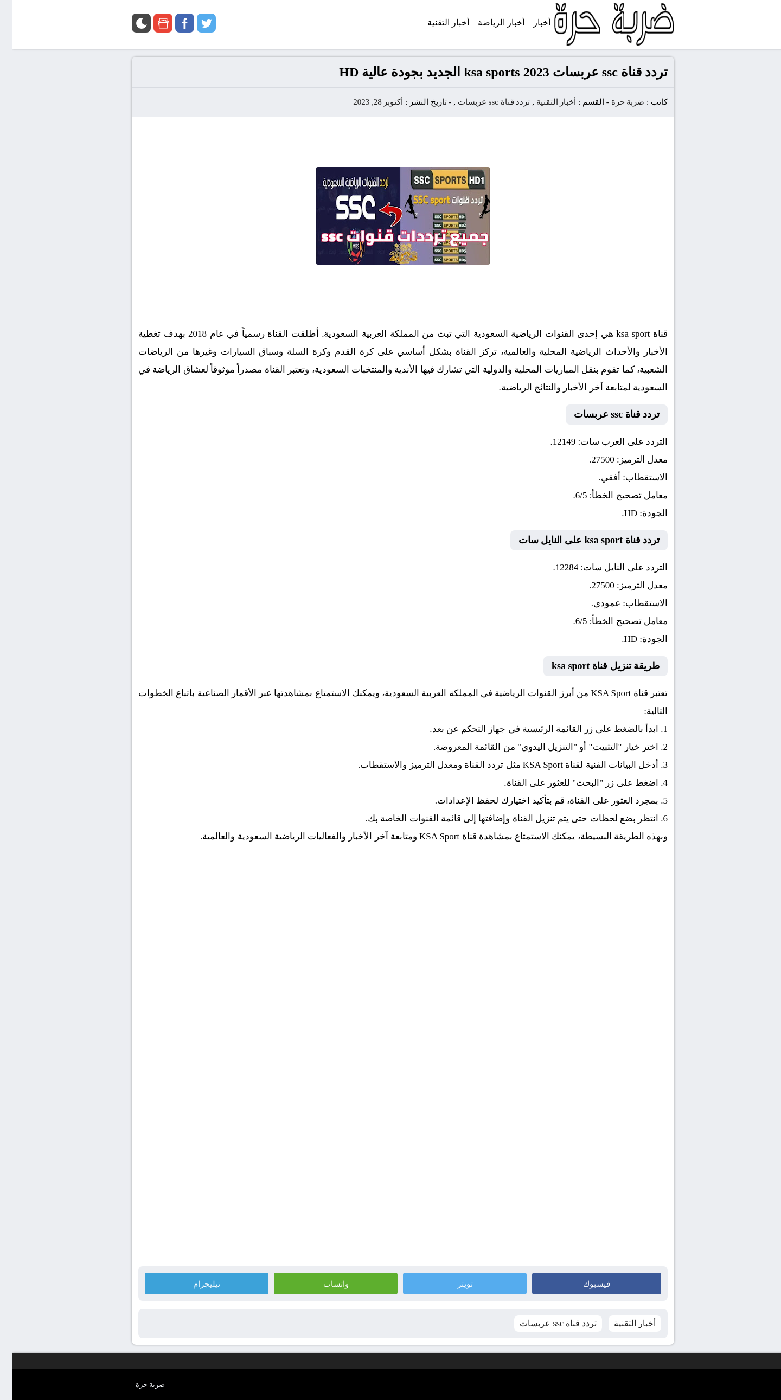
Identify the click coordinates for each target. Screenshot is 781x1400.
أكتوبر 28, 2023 (365, 102)
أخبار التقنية (544, 102)
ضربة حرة (614, 102)
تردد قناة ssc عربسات (481, 102)
